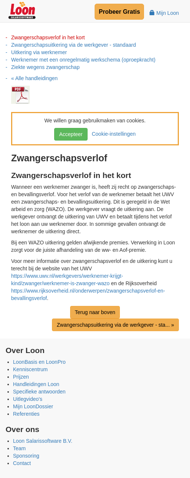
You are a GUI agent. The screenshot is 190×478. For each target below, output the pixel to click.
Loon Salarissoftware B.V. (42, 441)
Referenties (26, 414)
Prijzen (21, 377)
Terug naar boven (95, 312)
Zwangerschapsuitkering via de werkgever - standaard (73, 45)
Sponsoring (26, 456)
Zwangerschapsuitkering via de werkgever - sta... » (115, 325)
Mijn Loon (164, 13)
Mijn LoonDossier (33, 406)
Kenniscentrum (30, 369)
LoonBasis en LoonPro (39, 362)
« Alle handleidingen (34, 78)
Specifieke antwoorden (39, 392)
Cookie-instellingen (112, 134)
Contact (22, 463)
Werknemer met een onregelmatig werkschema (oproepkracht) (83, 60)
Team (19, 448)
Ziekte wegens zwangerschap (45, 67)
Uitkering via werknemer (39, 52)
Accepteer (70, 134)
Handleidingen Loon (36, 384)
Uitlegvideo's (27, 399)
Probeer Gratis (119, 12)
